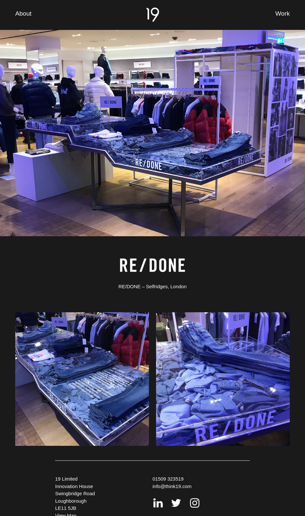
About (23, 13)
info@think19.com (171, 486)
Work (282, 13)
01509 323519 (168, 479)
